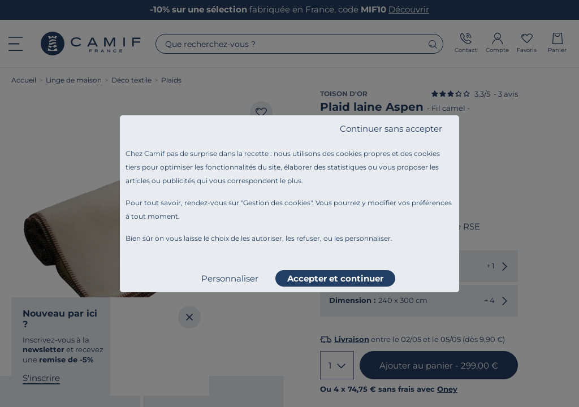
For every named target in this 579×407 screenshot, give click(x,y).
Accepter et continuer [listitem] (335, 278)
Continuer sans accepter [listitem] (391, 128)
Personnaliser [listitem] (229, 278)
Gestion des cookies (276, 202)
